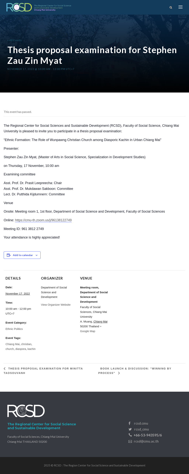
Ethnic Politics (14, 328)
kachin (31, 348)
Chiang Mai (13, 344)
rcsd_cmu (141, 429)
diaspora (20, 348)
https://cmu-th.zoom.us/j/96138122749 (43, 220)
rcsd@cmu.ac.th (146, 441)
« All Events (14, 40)
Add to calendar (23, 255)
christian (26, 344)
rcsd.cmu (141, 423)
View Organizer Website (56, 304)
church (10, 348)
